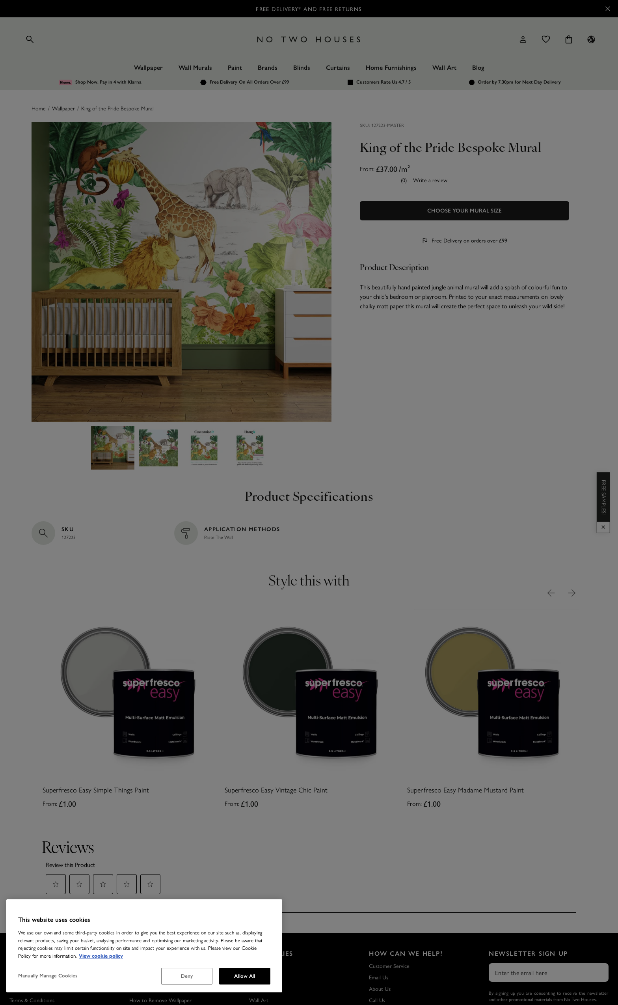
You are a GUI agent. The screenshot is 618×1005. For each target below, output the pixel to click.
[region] (144, 945)
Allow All (244, 976)
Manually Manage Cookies (47, 976)
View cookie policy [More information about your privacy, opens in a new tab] (101, 956)
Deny (187, 976)
